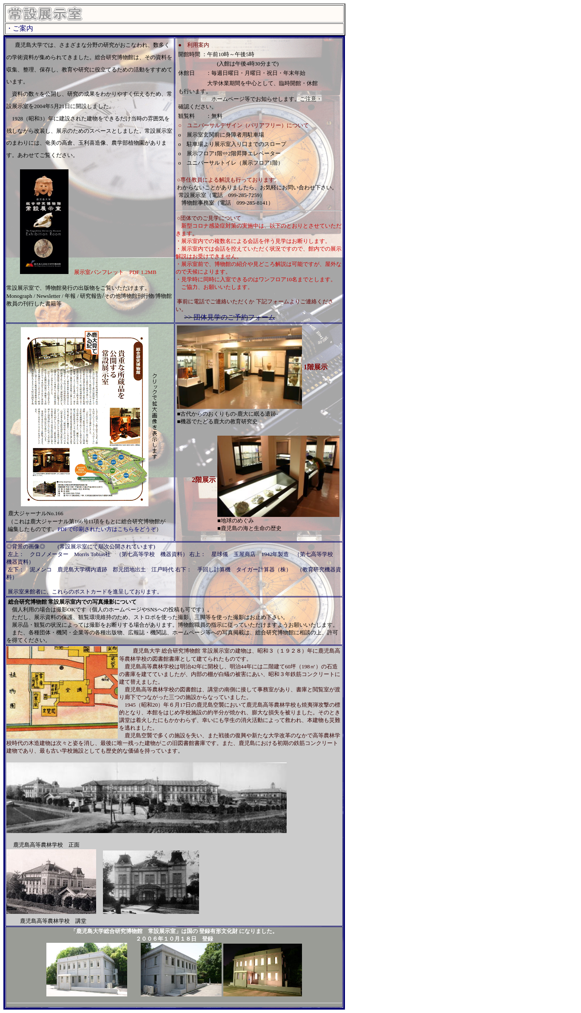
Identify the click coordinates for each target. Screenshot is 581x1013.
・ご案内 (19, 28)
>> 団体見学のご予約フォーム (229, 317)
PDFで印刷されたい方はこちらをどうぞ (106, 529)
